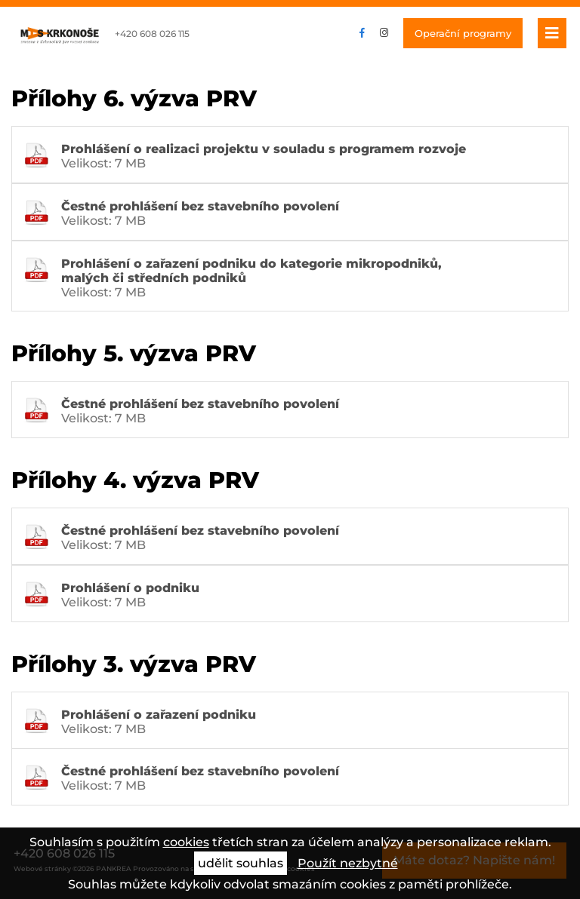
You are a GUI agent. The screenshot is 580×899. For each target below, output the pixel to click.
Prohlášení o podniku (130, 588)
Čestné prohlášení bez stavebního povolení (200, 206)
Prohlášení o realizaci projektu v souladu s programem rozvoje (263, 149)
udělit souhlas (240, 863)
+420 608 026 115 (152, 33)
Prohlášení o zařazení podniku (158, 714)
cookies (186, 842)
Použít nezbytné (348, 863)
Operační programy (463, 33)
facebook (362, 33)
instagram (384, 33)
